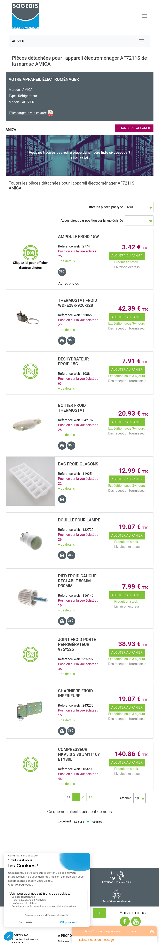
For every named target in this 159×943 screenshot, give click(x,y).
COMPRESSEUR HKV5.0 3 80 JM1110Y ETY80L (79, 754)
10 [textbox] (137, 798)
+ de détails (66, 261)
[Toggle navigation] (144, 16)
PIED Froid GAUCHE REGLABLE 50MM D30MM (77, 581)
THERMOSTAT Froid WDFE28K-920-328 (77, 303)
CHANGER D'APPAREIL (134, 128)
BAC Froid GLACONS (78, 464)
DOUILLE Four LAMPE (79, 520)
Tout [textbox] (130, 207)
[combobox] (139, 207)
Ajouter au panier (127, 256)
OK (99, 913)
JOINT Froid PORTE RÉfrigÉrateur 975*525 (77, 644)
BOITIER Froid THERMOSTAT (72, 408)
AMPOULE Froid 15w (78, 236)
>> (91, 797)
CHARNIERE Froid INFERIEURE (75, 693)
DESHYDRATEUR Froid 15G (73, 361)
